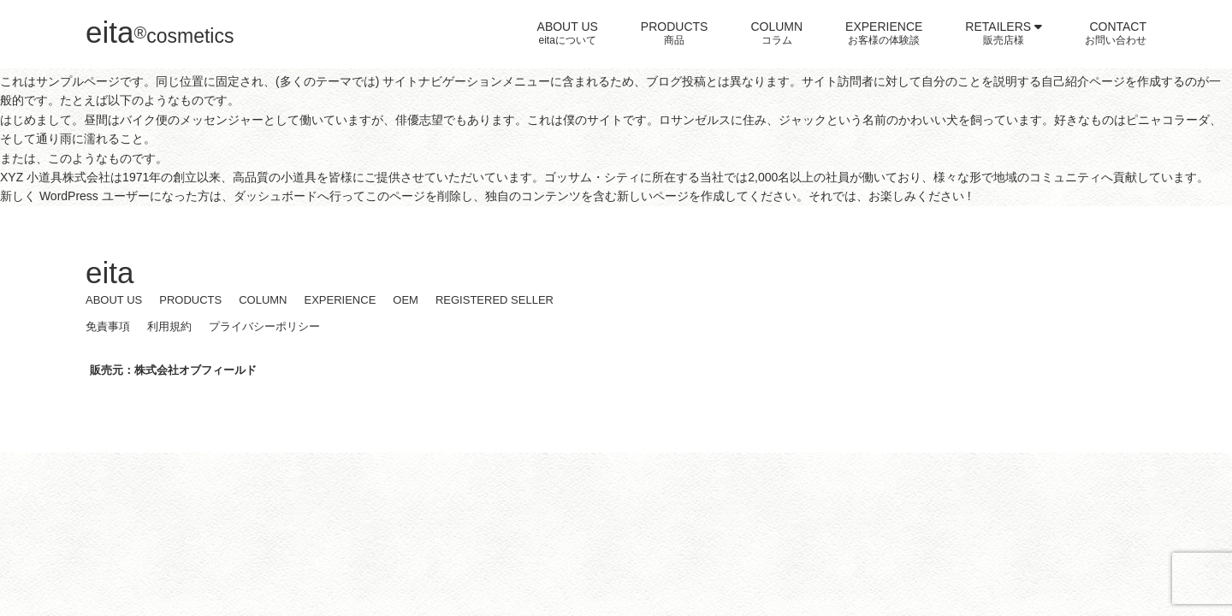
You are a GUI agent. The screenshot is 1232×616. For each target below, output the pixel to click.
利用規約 (169, 326)
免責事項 (108, 326)
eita (160, 32)
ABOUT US (114, 299)
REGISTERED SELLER (494, 299)
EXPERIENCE (340, 299)
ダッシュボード (275, 196)
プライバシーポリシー (264, 326)
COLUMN (263, 299)
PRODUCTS (190, 299)
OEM (405, 299)
